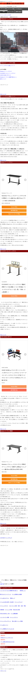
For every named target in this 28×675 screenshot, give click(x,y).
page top (2, 583)
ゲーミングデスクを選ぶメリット (7, 65)
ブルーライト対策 (13, 605)
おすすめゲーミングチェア (6, 537)
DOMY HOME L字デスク (5, 75)
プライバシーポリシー (11, 11)
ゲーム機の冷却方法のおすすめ (7, 641)
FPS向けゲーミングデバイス (7, 637)
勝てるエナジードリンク (5, 594)
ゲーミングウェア (18, 602)
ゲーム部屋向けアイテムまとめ (7, 628)
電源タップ (12, 598)
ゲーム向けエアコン (4, 598)
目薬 (22, 605)
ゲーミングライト (14, 617)
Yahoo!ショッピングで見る (14, 213)
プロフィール (3, 670)
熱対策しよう (23, 590)
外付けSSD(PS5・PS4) (5, 613)
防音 (19, 605)
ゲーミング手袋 (8, 609)
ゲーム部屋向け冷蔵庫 (17, 594)
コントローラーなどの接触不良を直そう (9, 590)
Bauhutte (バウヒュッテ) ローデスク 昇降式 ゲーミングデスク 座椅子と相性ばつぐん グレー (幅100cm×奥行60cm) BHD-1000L (14, 467)
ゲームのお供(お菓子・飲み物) (7, 602)
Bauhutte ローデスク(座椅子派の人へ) (8, 77)
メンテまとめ (18, 8)
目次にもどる (3, 94)
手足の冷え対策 (16, 609)
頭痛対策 (2, 609)
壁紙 (25, 605)
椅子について (3, 79)
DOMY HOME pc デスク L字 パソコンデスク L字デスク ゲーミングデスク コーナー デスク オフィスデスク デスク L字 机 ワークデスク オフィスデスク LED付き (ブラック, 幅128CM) (14, 375)
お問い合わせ (18, 11)
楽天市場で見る (14, 210)
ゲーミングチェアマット (5, 621)
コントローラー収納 (4, 617)
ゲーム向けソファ (4, 625)
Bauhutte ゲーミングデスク (6, 71)
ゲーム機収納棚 (14, 613)
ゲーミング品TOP (4, 10)
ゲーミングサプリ (4, 605)
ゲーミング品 (11, 8)
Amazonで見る (14, 207)
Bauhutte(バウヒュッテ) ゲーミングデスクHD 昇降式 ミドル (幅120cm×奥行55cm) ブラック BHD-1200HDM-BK (14, 198)
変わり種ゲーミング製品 (17, 621)
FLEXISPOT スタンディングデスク (7, 73)
